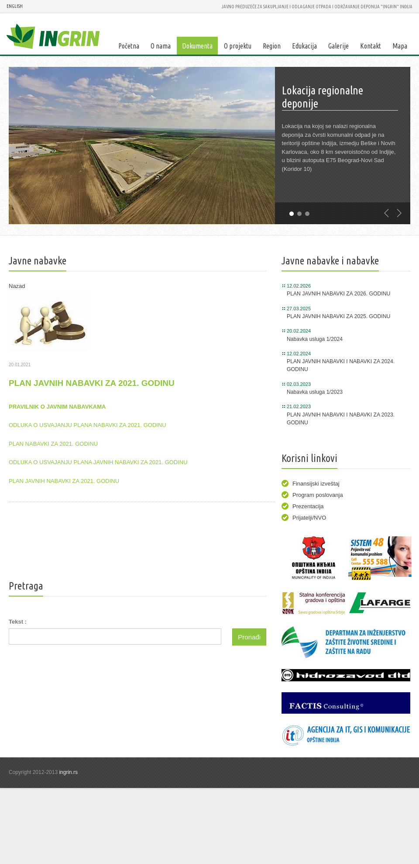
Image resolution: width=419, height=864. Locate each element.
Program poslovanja (317, 495)
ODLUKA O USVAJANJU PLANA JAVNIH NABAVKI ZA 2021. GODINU (98, 462)
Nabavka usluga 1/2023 (315, 392)
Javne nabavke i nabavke (330, 261)
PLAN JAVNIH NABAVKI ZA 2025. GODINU (338, 316)
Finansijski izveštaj (316, 483)
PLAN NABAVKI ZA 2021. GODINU (53, 444)
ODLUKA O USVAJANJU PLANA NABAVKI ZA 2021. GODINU (87, 425)
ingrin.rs (68, 772)
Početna (128, 46)
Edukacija (304, 46)
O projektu (237, 46)
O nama (161, 46)
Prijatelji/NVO (309, 517)
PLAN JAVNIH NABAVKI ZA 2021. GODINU (64, 481)
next (399, 213)
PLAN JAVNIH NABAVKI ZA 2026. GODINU (338, 294)
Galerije (338, 46)
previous (386, 213)
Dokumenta (197, 46)
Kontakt (370, 46)
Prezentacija (308, 506)
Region (272, 46)
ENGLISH (15, 6)
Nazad (17, 286)
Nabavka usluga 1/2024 (315, 339)
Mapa (399, 46)
